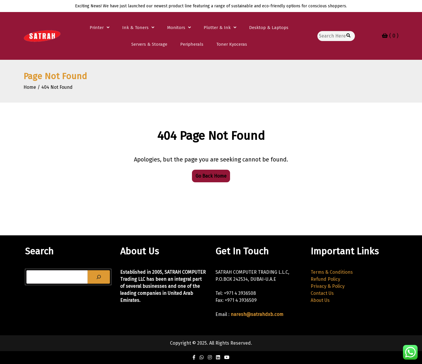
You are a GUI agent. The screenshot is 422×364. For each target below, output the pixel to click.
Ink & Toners (135, 27)
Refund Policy (325, 279)
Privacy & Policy (328, 286)
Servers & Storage (149, 44)
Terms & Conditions (332, 272)
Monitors (176, 27)
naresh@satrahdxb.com (257, 314)
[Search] (99, 277)
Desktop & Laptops (268, 27)
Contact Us (322, 293)
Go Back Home (211, 176)
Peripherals (191, 44)
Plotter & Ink (217, 27)
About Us (320, 300)
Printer (97, 27)
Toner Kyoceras (231, 44)
